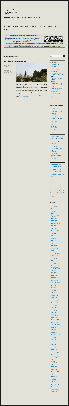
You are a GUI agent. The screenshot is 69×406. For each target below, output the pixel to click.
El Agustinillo (7, 26)
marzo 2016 (54, 314)
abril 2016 (53, 312)
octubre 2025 (54, 208)
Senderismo (6, 66)
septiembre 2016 (55, 304)
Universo (53, 126)
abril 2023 (53, 228)
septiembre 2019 (55, 268)
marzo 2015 (54, 331)
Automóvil (57, 26)
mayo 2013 (54, 362)
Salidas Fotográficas (7, 65)
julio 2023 (53, 225)
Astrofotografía (24, 26)
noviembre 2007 (55, 389)
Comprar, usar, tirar (56, 158)
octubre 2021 (54, 242)
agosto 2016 (54, 305)
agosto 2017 (54, 290)
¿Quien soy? (7, 24)
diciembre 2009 (55, 384)
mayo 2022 (54, 238)
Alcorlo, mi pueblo (24, 24)
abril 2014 (53, 344)
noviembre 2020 (55, 252)
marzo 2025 (54, 213)
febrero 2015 (54, 332)
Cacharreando (56, 88)
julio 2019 (53, 272)
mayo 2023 (54, 227)
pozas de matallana (7, 70)
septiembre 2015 (55, 324)
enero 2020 (54, 263)
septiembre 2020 (55, 253)
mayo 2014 (54, 342)
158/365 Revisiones (56, 155)
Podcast (15, 24)
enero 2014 (54, 349)
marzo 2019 (54, 275)
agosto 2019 (54, 270)
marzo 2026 (54, 205)
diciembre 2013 (55, 351)
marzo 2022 (54, 240)
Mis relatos (54, 24)
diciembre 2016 (55, 299)
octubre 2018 (54, 280)
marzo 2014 (54, 346)
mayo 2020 (54, 258)
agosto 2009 (54, 388)
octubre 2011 (54, 378)
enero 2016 (54, 317)
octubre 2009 (54, 386)
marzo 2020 (54, 260)
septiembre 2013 (55, 356)
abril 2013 (53, 364)
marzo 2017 (54, 294)
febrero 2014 (54, 347)
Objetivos (54, 91)
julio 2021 (53, 243)
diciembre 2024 (55, 215)
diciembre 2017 (55, 285)
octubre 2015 (54, 322)
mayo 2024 (54, 218)
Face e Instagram (47, 26)
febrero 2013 (54, 367)
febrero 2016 (54, 315)
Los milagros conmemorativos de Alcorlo (56, 118)
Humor (6, 29)
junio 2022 (54, 237)
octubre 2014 (54, 336)
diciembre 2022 (55, 230)
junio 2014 (53, 341)
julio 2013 (53, 359)
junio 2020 (54, 257)
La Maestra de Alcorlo (56, 171)
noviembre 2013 (55, 352)
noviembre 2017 (55, 287)
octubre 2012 (54, 373)
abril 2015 (53, 329)
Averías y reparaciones (58, 85)
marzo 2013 (54, 366)
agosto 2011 (54, 379)
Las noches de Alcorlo (57, 168)
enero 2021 (54, 250)
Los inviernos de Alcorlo (57, 173)
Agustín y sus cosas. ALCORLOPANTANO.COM (22, 17)
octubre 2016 (54, 302)
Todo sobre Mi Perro (35, 26)
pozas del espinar (7, 72)
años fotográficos (57, 83)
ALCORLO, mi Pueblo (56, 64)
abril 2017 (53, 292)
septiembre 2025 (55, 210)
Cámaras (54, 90)
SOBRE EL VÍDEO (55, 73)
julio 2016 (53, 307)
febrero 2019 (54, 277)
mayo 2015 (54, 327)
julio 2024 (53, 216)
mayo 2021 (54, 245)
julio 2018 (53, 284)
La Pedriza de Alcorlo (56, 169)
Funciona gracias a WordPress (26, 400)
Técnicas (54, 98)
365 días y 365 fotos (57, 78)
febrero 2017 (54, 295)
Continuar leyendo (25, 96)
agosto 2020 (54, 255)
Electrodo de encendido (57, 156)
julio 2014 (53, 339)
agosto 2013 (54, 357)
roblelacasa (10, 73)
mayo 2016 (54, 310)
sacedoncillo (6, 74)
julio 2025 (53, 211)
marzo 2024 (54, 220)
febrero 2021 (54, 248)
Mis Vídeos (33, 24)
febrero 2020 (54, 262)
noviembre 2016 (55, 300)
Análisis (54, 81)
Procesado (55, 93)
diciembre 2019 (55, 265)
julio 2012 (53, 374)
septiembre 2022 (55, 233)
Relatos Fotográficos (43, 24)
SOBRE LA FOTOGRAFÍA (57, 74)
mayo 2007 (54, 393)
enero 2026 (54, 206)
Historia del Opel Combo (57, 136)
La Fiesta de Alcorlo (56, 166)
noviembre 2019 (55, 267)
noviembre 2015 (55, 321)
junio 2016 (53, 309)
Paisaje (53, 123)
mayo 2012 (54, 376)
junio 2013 (53, 361)
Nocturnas (54, 129)
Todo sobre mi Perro (56, 100)
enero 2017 (54, 297)
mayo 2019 (54, 273)
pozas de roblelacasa (7, 71)
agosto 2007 (54, 391)
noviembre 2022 (55, 232)
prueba (54, 68)
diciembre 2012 (55, 371)
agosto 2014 (54, 337)
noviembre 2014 (55, 334)
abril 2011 (53, 381)
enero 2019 (54, 279)
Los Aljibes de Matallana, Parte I (15, 61)
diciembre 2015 (55, 319)
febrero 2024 (54, 221)
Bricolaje (53, 66)
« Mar (53, 196)
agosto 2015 (54, 326)
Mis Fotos (15, 26)
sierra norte (11, 74)
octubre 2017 (54, 289)
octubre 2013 (54, 354)
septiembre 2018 (55, 282)
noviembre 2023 (55, 223)
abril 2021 (53, 247)
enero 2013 (54, 369)
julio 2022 (53, 235)
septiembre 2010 (55, 383)
